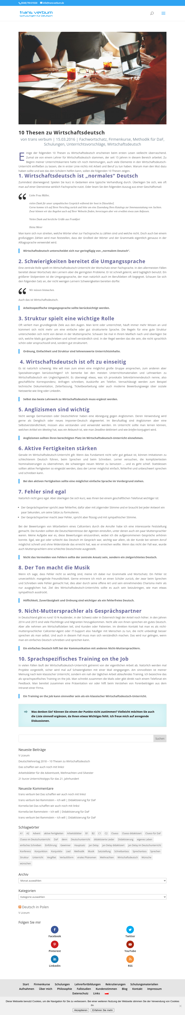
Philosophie (64, 989)
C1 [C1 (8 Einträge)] (99, 833)
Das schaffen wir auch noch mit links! (41, 767)
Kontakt (137, 989)
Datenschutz (80, 993)
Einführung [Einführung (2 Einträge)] (51, 845)
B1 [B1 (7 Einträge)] (86, 833)
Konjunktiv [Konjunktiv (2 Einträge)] (56, 851)
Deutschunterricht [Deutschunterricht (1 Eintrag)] (80, 839)
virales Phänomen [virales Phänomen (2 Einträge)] (86, 857)
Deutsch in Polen (35, 907)
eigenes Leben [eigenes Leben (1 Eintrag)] (144, 839)
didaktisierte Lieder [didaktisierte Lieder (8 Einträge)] (104, 839)
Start (26, 984)
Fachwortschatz (93, 139)
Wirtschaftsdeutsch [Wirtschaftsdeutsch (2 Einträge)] (127, 857)
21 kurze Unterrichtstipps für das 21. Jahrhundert (49, 778)
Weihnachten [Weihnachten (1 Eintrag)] (107, 857)
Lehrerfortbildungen (88, 984)
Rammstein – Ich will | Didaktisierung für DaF (68, 800)
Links (96, 993)
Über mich (45, 989)
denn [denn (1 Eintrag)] (64, 839)
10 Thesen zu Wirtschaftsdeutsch (62, 132)
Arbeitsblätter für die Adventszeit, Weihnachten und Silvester (56, 773)
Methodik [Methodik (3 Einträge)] (79, 851)
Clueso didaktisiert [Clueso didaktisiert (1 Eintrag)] (131, 833)
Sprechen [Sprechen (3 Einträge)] (155, 851)
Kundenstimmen (106, 989)
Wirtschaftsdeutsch (124, 144)
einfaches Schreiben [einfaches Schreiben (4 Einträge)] (30, 845)
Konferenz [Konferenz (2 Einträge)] (25, 851)
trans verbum (40, 139)
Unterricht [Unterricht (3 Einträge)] (37, 857)
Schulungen (54, 144)
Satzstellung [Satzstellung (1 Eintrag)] (104, 851)
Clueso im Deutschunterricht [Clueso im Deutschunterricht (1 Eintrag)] (35, 839)
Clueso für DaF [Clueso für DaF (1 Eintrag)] (153, 833)
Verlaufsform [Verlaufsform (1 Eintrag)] (67, 857)
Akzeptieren (80, 1010)
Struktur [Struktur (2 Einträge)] (24, 857)
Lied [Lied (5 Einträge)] (68, 851)
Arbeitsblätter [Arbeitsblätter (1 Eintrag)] (74, 833)
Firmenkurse (120, 139)
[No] (180, 1006)
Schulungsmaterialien (144, 984)
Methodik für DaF (148, 139)
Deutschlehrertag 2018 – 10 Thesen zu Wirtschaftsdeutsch (54, 761)
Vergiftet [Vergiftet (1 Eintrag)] (51, 857)
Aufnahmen (26, 989)
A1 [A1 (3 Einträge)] (21, 833)
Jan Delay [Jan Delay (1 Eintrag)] (94, 845)
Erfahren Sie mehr (102, 1010)
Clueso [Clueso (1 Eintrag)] (114, 833)
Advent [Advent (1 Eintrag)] (36, 833)
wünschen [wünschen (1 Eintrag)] (25, 863)
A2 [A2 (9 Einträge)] (27, 833)
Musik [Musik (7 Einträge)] (91, 851)
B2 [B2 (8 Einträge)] (93, 833)
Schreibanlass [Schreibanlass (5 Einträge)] (121, 851)
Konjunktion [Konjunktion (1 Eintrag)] (41, 851)
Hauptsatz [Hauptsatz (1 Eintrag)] (79, 845)
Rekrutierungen (116, 984)
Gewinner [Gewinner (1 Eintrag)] (65, 845)
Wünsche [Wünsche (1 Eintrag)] (146, 857)
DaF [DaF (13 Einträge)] (56, 839)
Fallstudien (84, 989)
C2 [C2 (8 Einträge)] (106, 833)
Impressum (154, 989)
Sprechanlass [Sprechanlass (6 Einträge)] (140, 851)
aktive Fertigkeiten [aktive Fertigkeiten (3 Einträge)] (53, 833)
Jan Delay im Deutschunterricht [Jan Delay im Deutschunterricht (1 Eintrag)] (144, 845)
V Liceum (24, 755)
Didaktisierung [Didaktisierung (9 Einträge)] (125, 839)
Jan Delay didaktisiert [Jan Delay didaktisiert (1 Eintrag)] (113, 845)
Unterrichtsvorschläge (86, 144)
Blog (124, 989)
